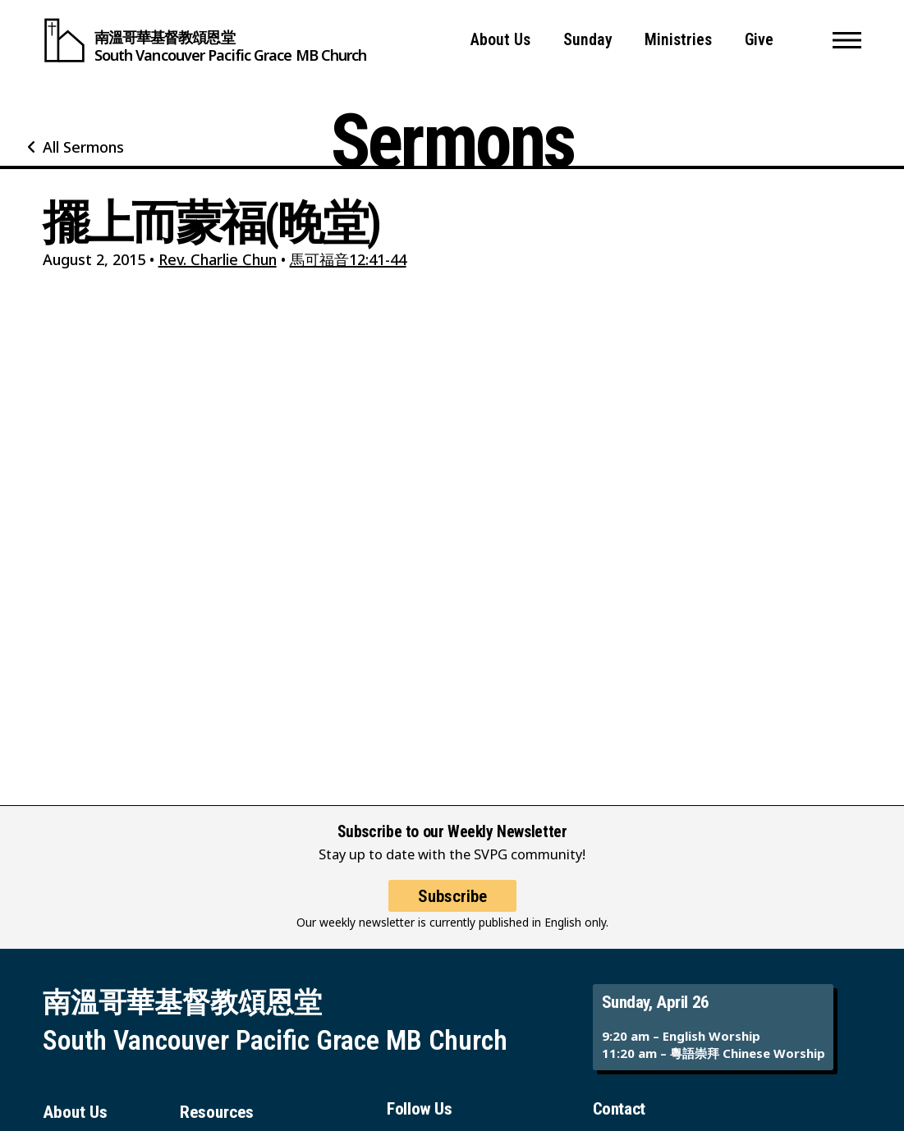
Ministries (678, 39)
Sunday (588, 39)
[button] (847, 40)
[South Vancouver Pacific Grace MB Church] (205, 40)
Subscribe (452, 908)
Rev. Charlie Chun (217, 259)
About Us (500, 39)
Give (759, 39)
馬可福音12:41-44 (348, 259)
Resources (217, 1111)
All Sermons (83, 147)
